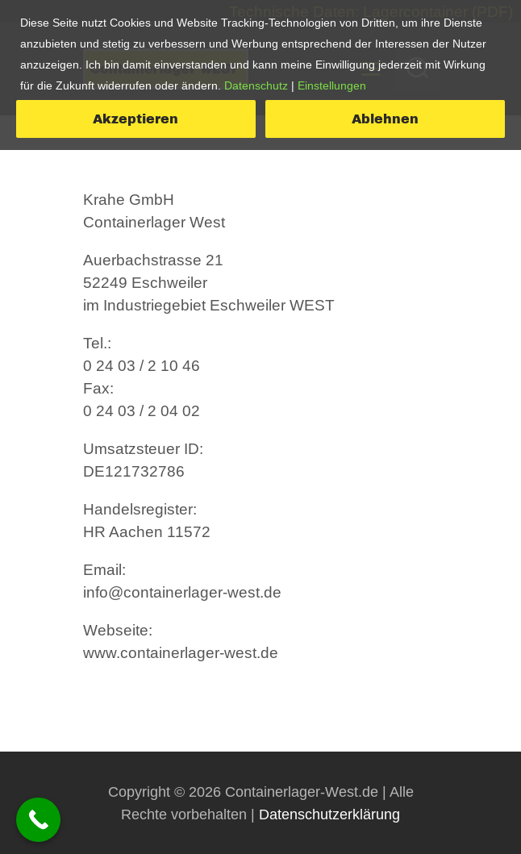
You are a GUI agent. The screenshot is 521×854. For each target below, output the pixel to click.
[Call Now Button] (38, 820)
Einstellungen (332, 85)
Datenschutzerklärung (329, 814)
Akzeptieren (135, 119)
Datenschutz (256, 85)
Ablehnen (385, 119)
